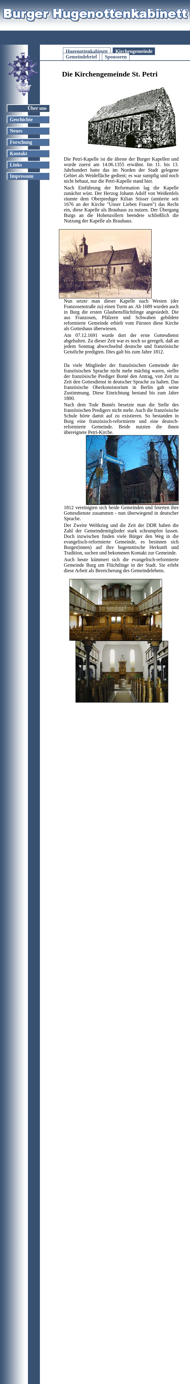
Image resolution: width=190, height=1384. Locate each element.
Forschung (21, 142)
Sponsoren (116, 56)
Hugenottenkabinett (87, 51)
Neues (16, 130)
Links (16, 164)
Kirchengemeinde (134, 51)
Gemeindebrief (81, 56)
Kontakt (18, 153)
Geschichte (21, 119)
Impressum (21, 176)
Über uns (37, 108)
